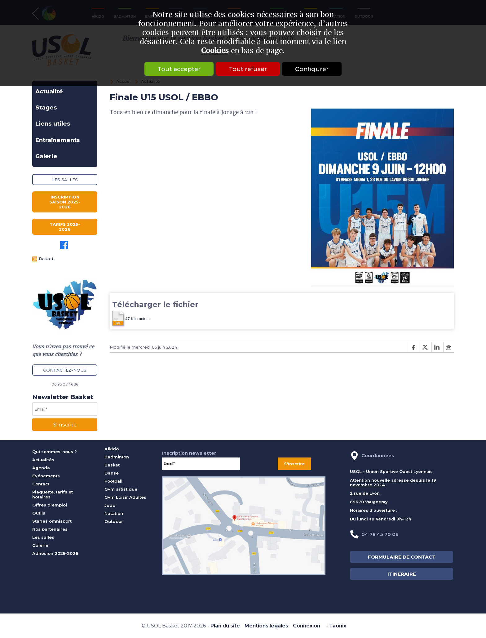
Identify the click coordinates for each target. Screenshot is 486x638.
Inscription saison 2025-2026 (64, 201)
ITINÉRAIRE (401, 574)
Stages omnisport (52, 521)
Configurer (312, 69)
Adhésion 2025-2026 (55, 553)
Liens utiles (52, 123)
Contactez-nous (64, 370)
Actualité (49, 91)
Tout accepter (179, 69)
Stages (46, 107)
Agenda (41, 467)
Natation (113, 513)
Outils (38, 513)
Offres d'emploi (49, 504)
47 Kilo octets (131, 318)
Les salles (65, 179)
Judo (109, 505)
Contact (40, 483)
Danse (111, 473)
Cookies (215, 50)
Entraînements (57, 140)
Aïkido (111, 448)
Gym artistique (120, 489)
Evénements (46, 475)
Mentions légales (266, 626)
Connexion (306, 626)
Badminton (116, 456)
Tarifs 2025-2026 (65, 227)
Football (113, 481)
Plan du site (225, 626)
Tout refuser (248, 69)
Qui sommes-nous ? (54, 451)
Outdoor (113, 521)
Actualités (43, 459)
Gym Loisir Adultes (125, 497)
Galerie (46, 156)
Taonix (337, 626)
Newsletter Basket (62, 397)
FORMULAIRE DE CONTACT (401, 557)
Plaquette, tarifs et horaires (52, 494)
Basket (46, 258)
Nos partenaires (50, 529)
